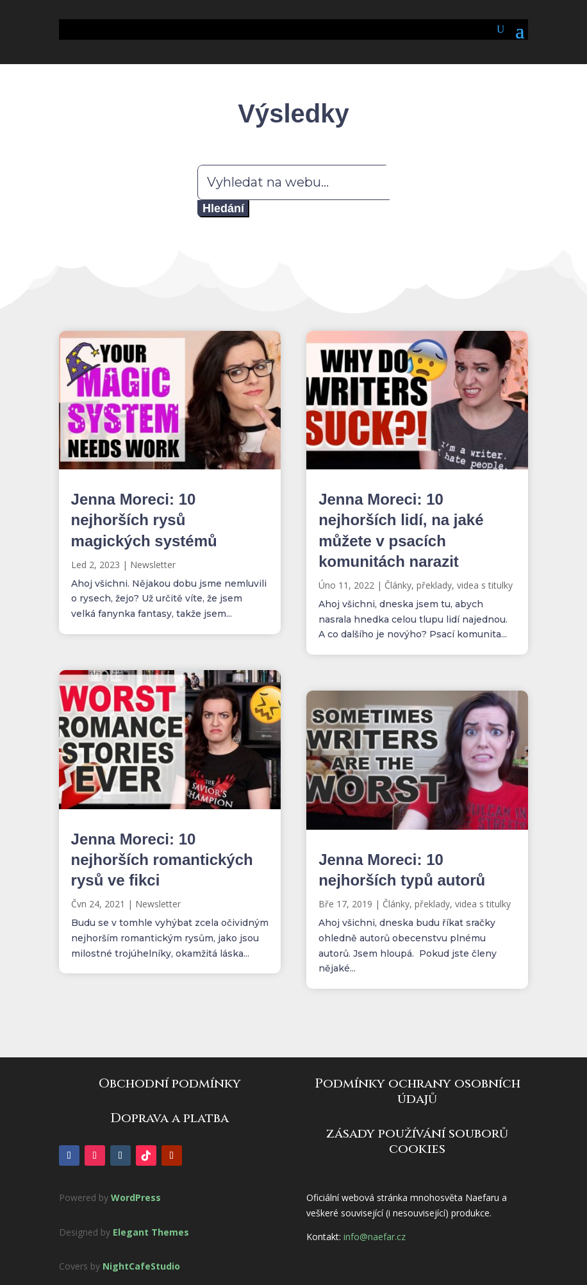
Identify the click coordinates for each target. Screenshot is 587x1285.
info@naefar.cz (374, 1236)
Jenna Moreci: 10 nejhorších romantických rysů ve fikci (162, 859)
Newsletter (153, 565)
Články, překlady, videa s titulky (448, 585)
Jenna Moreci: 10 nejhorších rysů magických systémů (144, 520)
